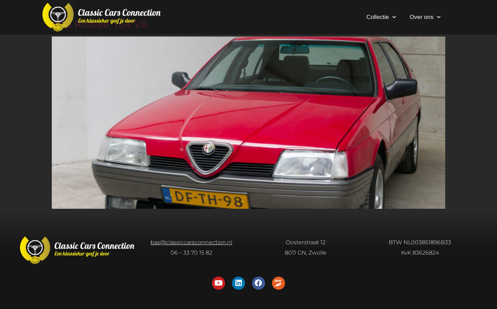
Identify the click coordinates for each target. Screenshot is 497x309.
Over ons (425, 17)
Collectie (381, 17)
